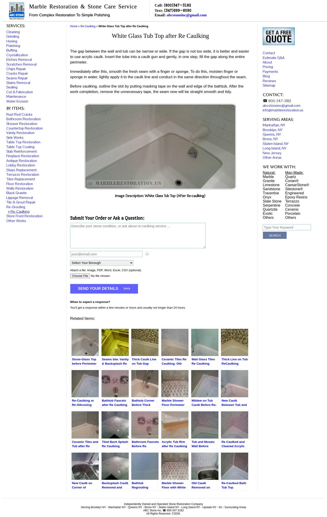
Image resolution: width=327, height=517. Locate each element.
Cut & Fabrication (19, 92)
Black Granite (16, 192)
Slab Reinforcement (21, 151)
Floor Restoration (19, 183)
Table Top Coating (20, 146)
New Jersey (272, 153)
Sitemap (269, 86)
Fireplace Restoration (22, 156)
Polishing (13, 45)
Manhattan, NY (274, 125)
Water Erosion (17, 101)
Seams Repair (17, 78)
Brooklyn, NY (272, 130)
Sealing (11, 87)
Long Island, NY (274, 148)
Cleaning (13, 31)
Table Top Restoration (23, 142)
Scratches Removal (21, 64)
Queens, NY (272, 135)
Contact (269, 53)
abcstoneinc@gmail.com (187, 15)
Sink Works (15, 137)
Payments (270, 72)
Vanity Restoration (20, 132)
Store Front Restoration (24, 216)
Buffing (11, 50)
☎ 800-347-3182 (277, 101)
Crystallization (17, 55)
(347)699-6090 (177, 10)
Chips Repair (16, 68)
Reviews (269, 81)
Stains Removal (18, 82)
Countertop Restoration (24, 128)
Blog (266, 76)
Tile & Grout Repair (20, 202)
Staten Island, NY (276, 144)
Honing (11, 41)
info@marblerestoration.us (283, 110)
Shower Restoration (21, 123)
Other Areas (272, 158)
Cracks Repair (17, 73)
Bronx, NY (270, 139)
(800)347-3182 (177, 5)
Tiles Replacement (20, 179)
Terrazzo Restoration (22, 174)
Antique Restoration (21, 160)
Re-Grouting (15, 207)
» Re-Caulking (19, 211)
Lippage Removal (19, 197)
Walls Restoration (19, 188)
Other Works (16, 220)
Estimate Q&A (274, 58)
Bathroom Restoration (23, 119)
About (267, 63)
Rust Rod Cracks (19, 114)
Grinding (12, 36)
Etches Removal (19, 59)
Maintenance (16, 96)
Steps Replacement (21, 170)
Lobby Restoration (20, 165)
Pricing (268, 67)
